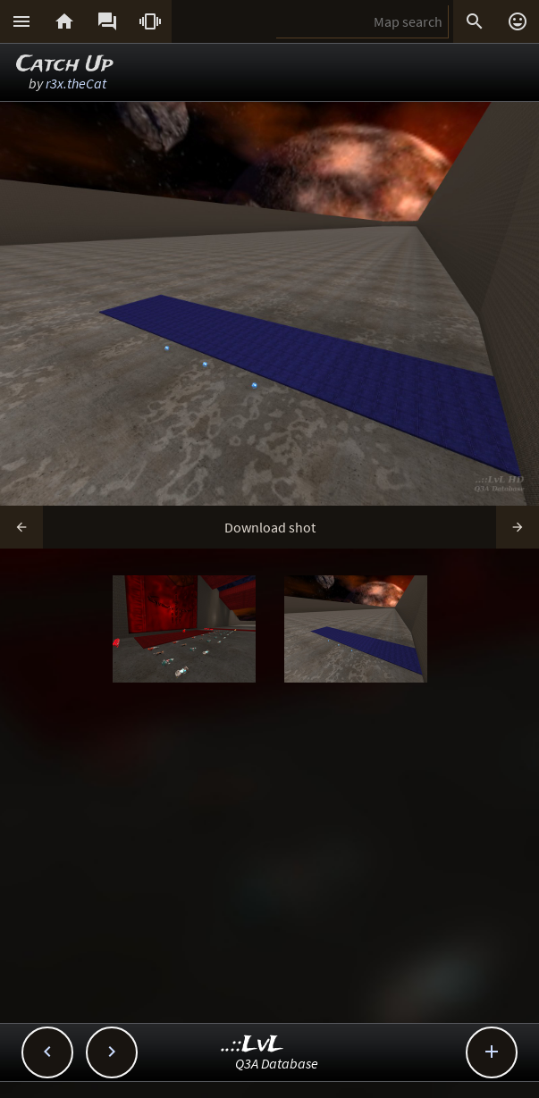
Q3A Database (276, 1063)
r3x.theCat (76, 83)
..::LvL (252, 1044)
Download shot (270, 527)
